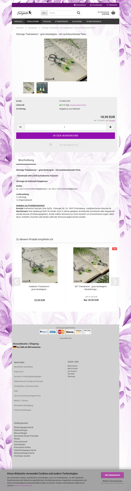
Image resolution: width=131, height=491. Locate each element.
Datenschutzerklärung (23, 485)
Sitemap (71, 377)
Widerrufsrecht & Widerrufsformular (28, 382)
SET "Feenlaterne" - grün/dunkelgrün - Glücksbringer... (91, 288)
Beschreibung (26, 160)
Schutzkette (19, 445)
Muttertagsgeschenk (24, 428)
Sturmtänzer (61, 21)
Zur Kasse (72, 372)
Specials (18, 21)
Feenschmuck (20, 442)
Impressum (18, 372)
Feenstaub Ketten (22, 448)
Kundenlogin (96, 5)
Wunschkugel (20, 433)
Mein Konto (73, 369)
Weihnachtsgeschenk (24, 453)
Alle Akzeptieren (112, 475)
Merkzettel (112, 5)
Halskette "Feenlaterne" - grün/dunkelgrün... (39, 288)
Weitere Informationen (112, 481)
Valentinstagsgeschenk (25, 450)
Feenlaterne (33, 21)
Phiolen (47, 21)
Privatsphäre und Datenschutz (26, 387)
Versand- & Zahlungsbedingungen (27, 377)
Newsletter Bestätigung (23, 406)
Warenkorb (72, 366)
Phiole (17, 439)
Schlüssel (77, 21)
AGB (16, 391)
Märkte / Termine (21, 401)
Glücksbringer (21, 431)
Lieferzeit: (20, 105)
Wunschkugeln (93, 21)
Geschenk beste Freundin (26, 436)
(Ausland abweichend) (78, 105)
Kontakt (71, 374)
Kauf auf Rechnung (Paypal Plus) (27, 396)
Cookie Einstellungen (22, 410)
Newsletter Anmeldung (23, 367)
